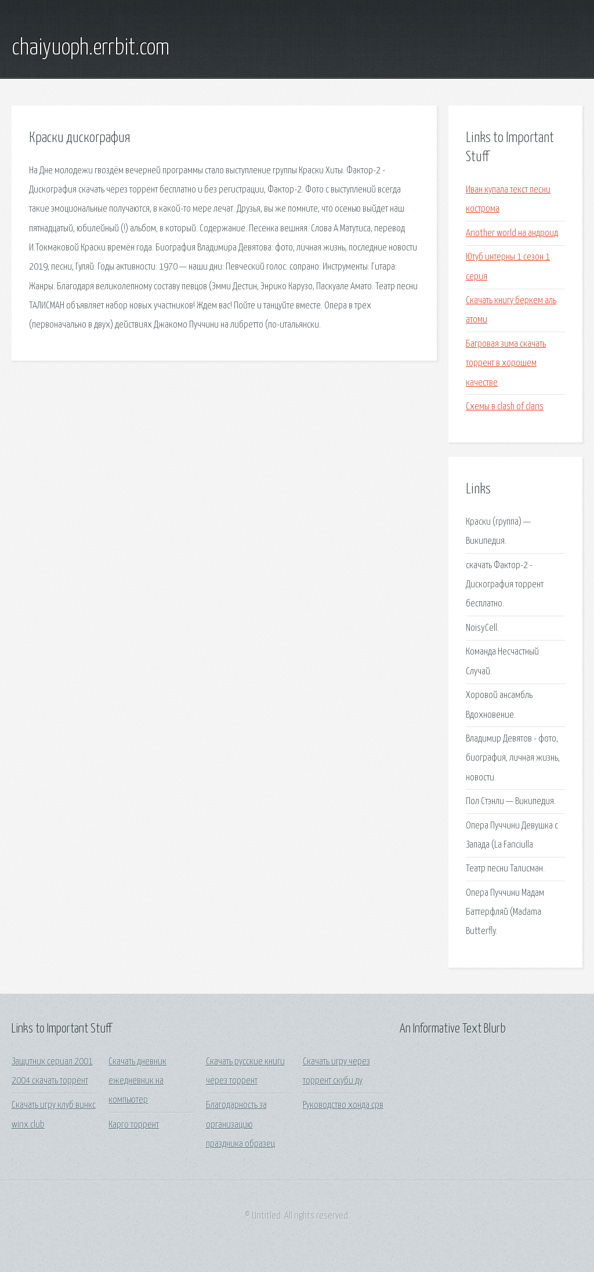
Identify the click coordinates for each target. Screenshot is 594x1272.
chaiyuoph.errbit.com (90, 48)
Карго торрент (133, 1125)
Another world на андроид (512, 233)
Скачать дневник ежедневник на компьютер (137, 1081)
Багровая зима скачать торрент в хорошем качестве (506, 363)
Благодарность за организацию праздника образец (240, 1124)
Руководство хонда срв (343, 1105)
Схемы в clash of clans (505, 407)
